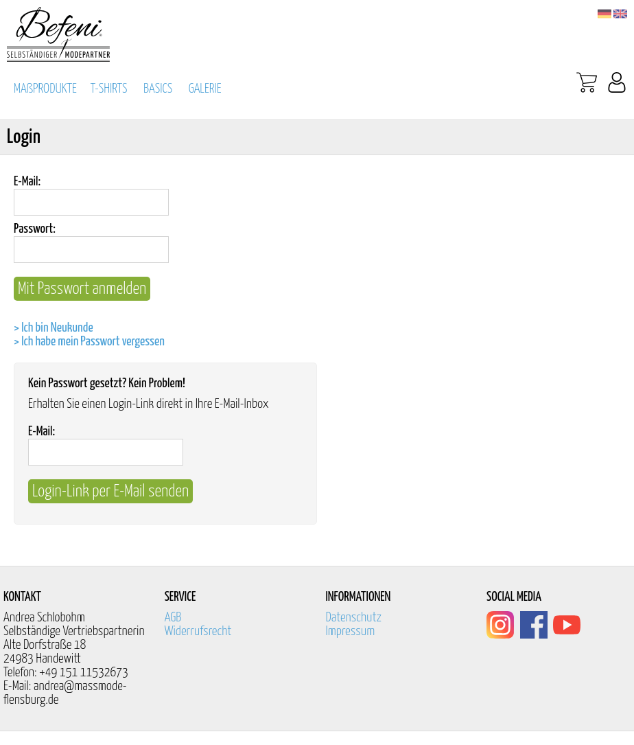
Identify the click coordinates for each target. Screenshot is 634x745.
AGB (173, 617)
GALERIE (205, 88)
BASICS (157, 88)
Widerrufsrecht (198, 631)
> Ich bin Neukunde (53, 327)
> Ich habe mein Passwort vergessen (89, 341)
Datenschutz (353, 617)
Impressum (350, 631)
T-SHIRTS (109, 88)
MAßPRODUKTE (45, 88)
